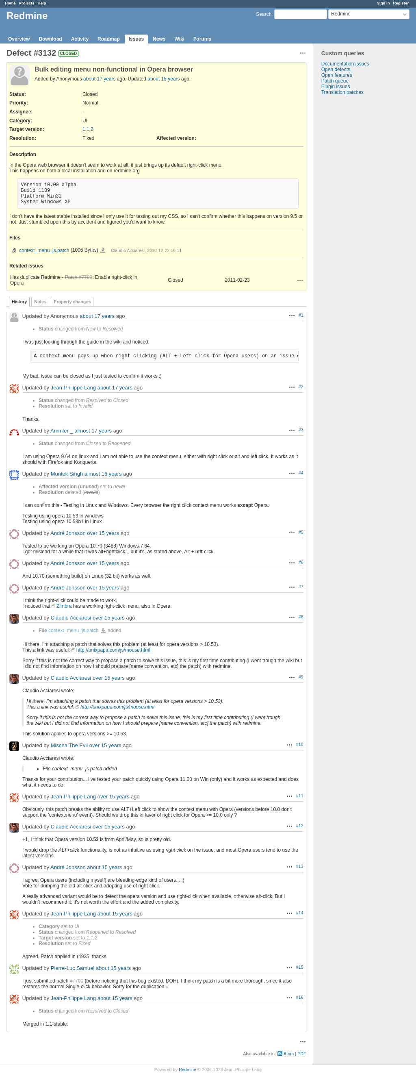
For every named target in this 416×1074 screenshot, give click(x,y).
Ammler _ (61, 431)
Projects (27, 3)
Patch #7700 (78, 277)
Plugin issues (335, 86)
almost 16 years (103, 474)
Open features (336, 75)
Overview (19, 39)
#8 (301, 616)
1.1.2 (87, 129)
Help (42, 3)
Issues (136, 39)
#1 (301, 315)
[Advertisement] (353, 223)
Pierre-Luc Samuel (73, 968)
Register (401, 3)
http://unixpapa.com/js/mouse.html (113, 650)
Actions (300, 280)
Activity (80, 39)
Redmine (187, 1069)
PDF (301, 1053)
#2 (301, 386)
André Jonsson (68, 533)
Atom (289, 1053)
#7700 (76, 981)
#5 (301, 532)
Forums (202, 39)
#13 (299, 866)
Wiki (179, 39)
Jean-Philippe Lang (73, 388)
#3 (301, 429)
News (159, 39)
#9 (301, 676)
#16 (299, 997)
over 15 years (103, 533)
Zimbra (64, 606)
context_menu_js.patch (44, 250)
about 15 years (163, 79)
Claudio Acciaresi (71, 618)
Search (263, 14)
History (19, 301)
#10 (299, 744)
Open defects (335, 69)
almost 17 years (93, 431)
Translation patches (342, 92)
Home (10, 3)
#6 (301, 562)
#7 (301, 586)
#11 (299, 795)
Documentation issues (345, 64)
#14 (299, 912)
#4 (301, 472)
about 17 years (99, 79)
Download (50, 39)
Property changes (72, 301)
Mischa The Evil (69, 745)
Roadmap (109, 39)
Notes (40, 301)
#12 (299, 825)
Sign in (383, 3)
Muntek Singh (67, 474)
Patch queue (335, 81)
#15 (299, 967)
